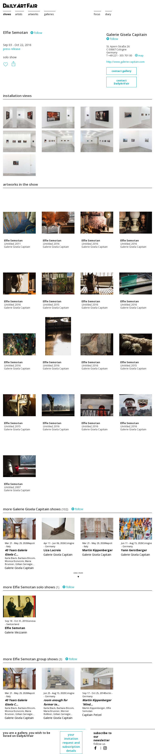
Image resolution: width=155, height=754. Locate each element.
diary (108, 14)
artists (18, 14)
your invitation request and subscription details (71, 743)
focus (97, 14)
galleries (49, 14)
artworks (33, 14)
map (139, 55)
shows (7, 14)
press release (11, 49)
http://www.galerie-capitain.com (125, 61)
